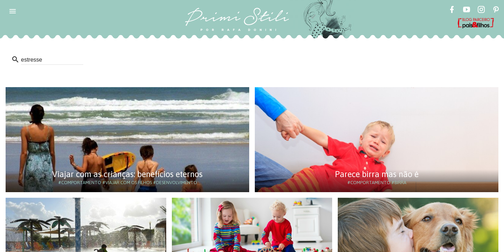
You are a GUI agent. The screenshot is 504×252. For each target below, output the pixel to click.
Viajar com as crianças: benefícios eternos (127, 174)
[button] (12, 11)
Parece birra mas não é (377, 174)
